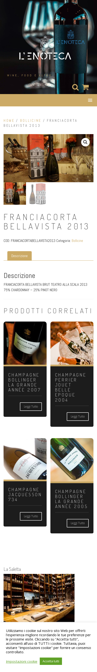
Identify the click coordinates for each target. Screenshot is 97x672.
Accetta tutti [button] (51, 661)
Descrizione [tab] (19, 255)
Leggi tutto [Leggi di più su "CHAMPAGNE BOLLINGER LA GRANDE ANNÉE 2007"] (31, 406)
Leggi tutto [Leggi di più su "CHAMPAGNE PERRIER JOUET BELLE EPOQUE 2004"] (78, 416)
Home (9, 120)
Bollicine (30, 120)
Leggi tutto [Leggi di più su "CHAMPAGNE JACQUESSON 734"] (31, 516)
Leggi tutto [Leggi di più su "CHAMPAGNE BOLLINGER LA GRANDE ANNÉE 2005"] (78, 523)
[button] (85, 142)
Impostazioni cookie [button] (21, 661)
